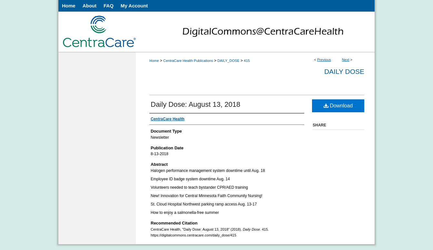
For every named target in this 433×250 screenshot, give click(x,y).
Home (154, 61)
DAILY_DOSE (228, 61)
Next (345, 60)
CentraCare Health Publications (188, 61)
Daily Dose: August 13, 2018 (195, 104)
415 (247, 61)
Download (338, 105)
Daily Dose (344, 71)
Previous (324, 60)
